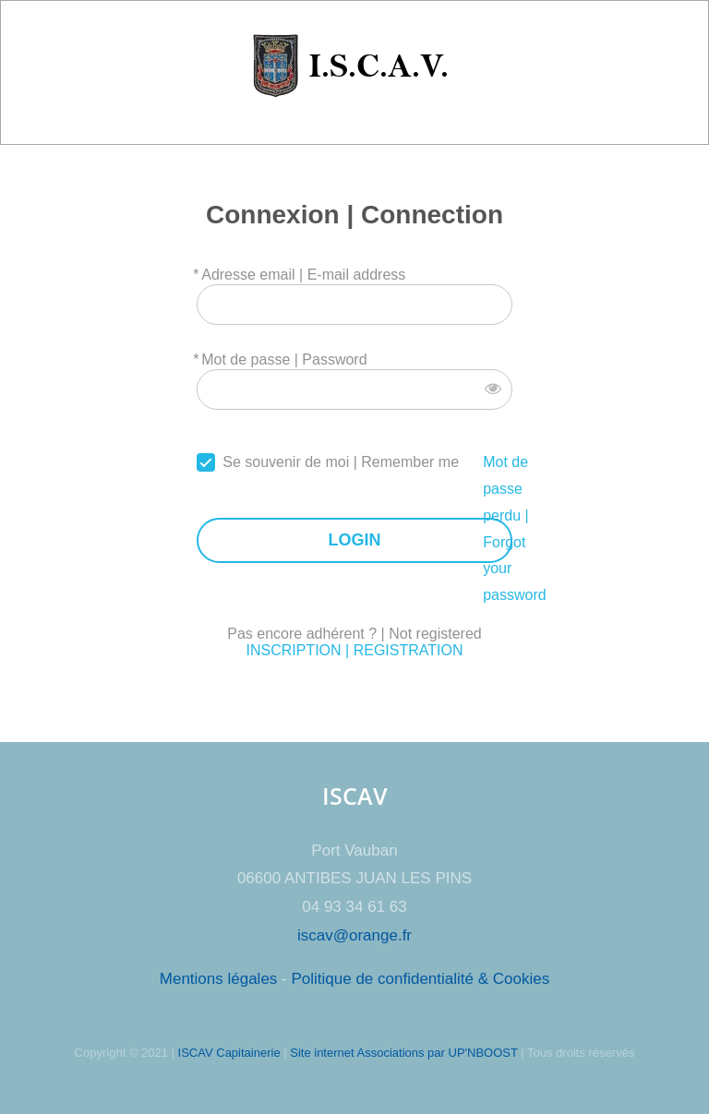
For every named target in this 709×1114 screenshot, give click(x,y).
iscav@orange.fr (354, 935)
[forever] (206, 462)
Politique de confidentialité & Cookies (420, 979)
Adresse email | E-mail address (303, 274)
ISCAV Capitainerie (229, 1053)
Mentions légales (219, 979)
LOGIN (354, 540)
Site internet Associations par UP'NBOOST (403, 1053)
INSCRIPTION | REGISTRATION (354, 650)
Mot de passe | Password (284, 359)
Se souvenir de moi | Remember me (340, 462)
